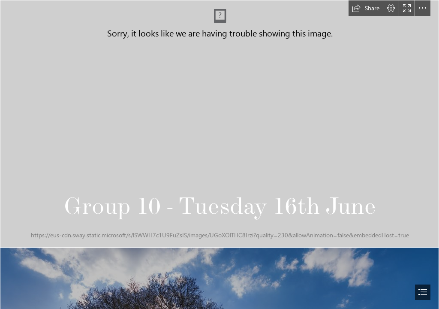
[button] (366, 8)
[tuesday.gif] (219, 123)
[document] (219, 154)
